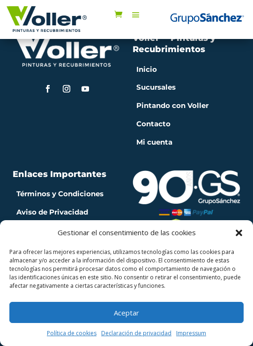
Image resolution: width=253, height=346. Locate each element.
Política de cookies (72, 333)
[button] (239, 233)
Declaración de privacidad (136, 333)
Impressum (191, 333)
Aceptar (126, 312)
